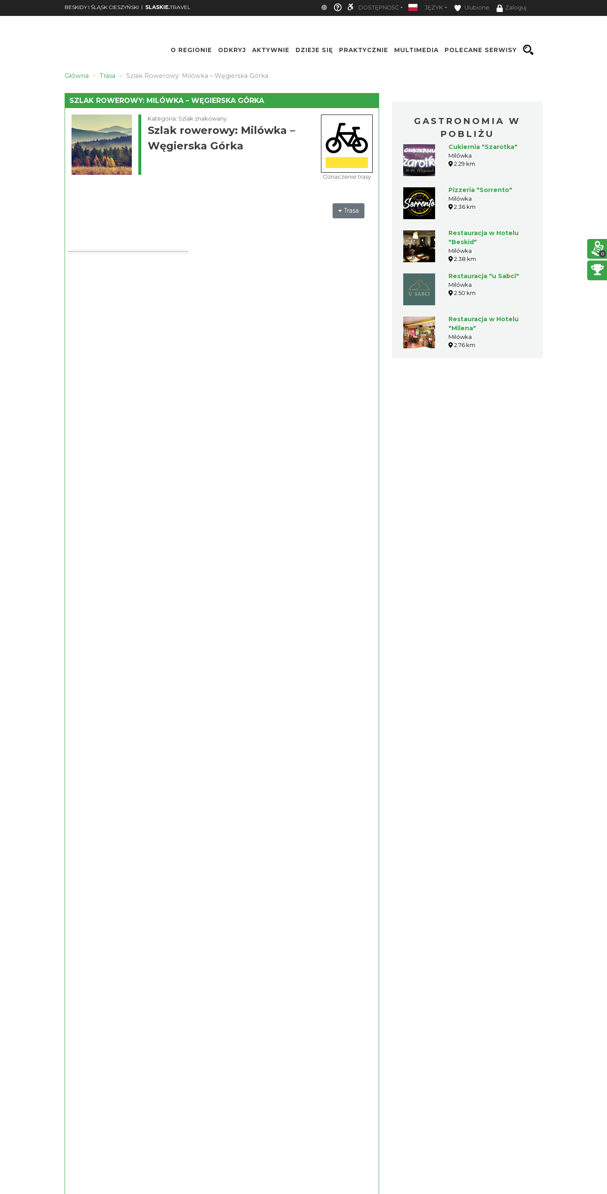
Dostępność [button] (378, 7)
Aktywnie (270, 50)
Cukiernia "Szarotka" (482, 147)
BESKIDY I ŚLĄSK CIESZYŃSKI (102, 7)
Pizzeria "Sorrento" (480, 190)
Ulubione (471, 8)
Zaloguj (511, 8)
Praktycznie (363, 50)
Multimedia (416, 50)
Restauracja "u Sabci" (483, 276)
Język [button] (434, 7)
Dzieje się (314, 50)
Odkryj (232, 50)
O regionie (191, 50)
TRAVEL (167, 7)
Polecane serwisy (481, 50)
